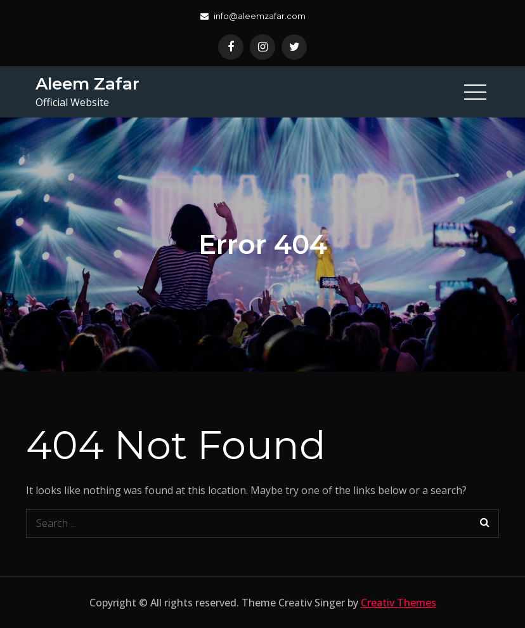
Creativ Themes (398, 603)
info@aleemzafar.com (253, 16)
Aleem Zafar (87, 84)
